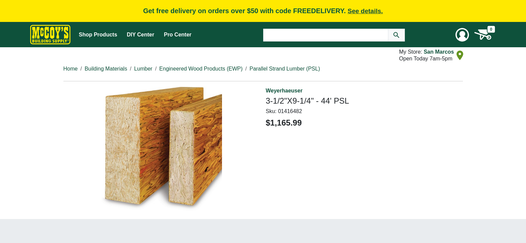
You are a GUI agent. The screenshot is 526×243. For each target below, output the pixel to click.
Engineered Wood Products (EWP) (201, 69)
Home (70, 69)
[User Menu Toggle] (462, 35)
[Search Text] (325, 35)
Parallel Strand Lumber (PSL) (284, 69)
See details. (365, 11)
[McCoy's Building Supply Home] (50, 34)
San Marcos (439, 52)
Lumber (143, 69)
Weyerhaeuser (284, 90)
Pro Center (178, 34)
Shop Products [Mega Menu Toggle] (98, 34)
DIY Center (141, 34)
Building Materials (106, 69)
